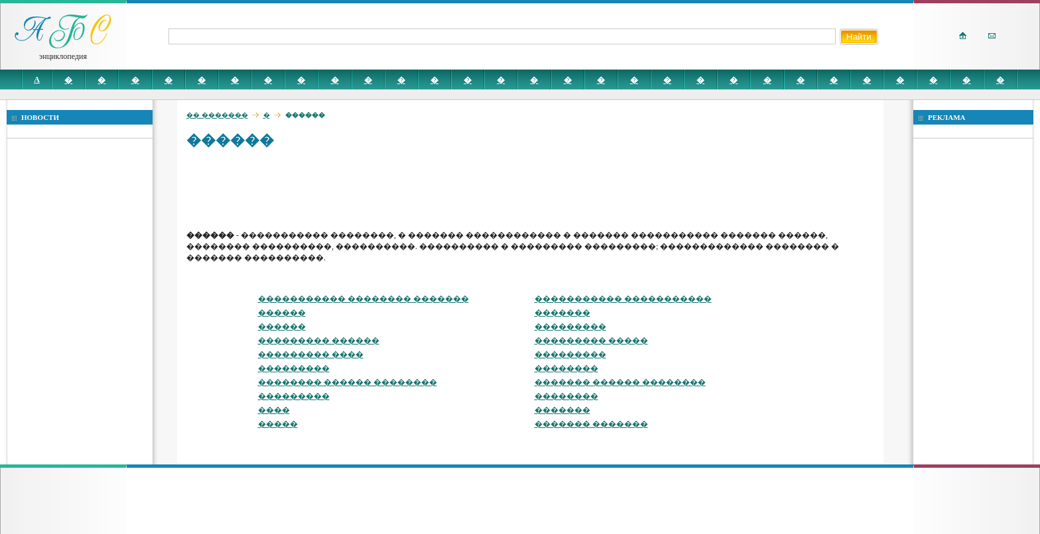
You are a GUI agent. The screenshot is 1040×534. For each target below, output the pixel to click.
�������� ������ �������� (347, 382)
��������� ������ (318, 340)
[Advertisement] (427, 189)
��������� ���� (310, 354)
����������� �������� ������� (363, 298)
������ (282, 312)
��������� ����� (591, 340)
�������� (566, 368)
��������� (570, 326)
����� (278, 424)
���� (274, 410)
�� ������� (217, 115)
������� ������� (591, 424)
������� (562, 312)
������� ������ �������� (620, 382)
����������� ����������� (623, 298)
